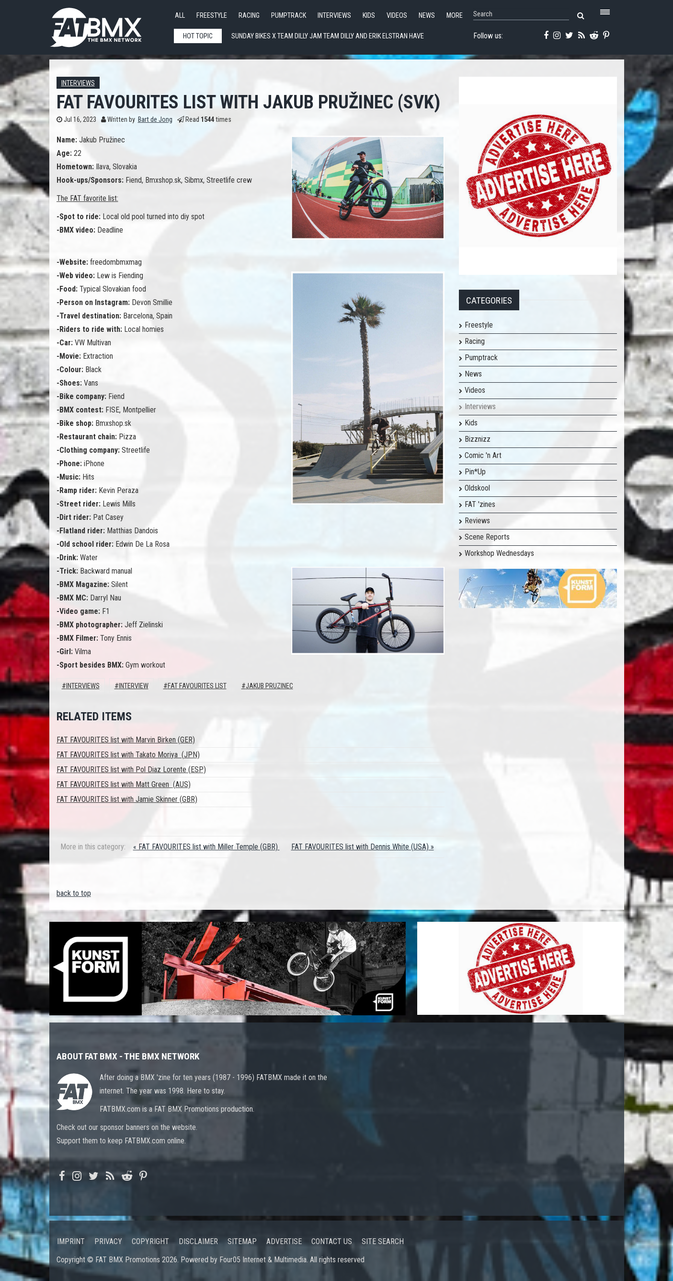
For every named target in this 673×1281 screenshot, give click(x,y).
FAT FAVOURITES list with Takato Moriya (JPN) (128, 754)
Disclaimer (198, 1241)
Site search (383, 1241)
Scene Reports (487, 536)
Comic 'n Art (483, 455)
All (180, 16)
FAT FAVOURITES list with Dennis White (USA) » (362, 846)
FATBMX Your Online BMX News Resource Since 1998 (106, 24)
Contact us (331, 1241)
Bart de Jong (155, 120)
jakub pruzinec (269, 686)
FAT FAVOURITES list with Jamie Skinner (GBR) (127, 799)
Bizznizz (477, 439)
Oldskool (477, 488)
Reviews (477, 520)
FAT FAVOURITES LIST (197, 686)
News (427, 16)
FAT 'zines (480, 504)
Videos (397, 16)
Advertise (284, 1241)
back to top (74, 893)
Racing (249, 16)
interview (133, 686)
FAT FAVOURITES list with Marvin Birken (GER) (126, 739)
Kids (369, 16)
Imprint (71, 1241)
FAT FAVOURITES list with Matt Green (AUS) (124, 784)
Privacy (108, 1241)
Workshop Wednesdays (499, 553)
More (454, 16)
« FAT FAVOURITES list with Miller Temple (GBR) (206, 846)
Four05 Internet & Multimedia (263, 1259)
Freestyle (211, 16)
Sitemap (242, 1241)
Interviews (334, 16)
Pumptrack (288, 16)
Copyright (150, 1241)
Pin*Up (475, 471)
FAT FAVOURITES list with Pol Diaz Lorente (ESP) (131, 769)
